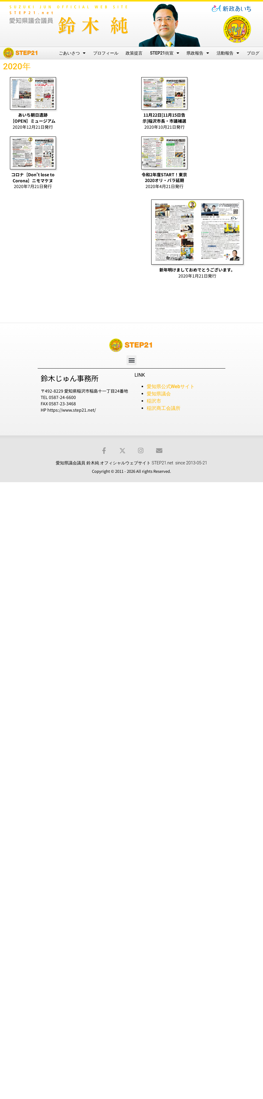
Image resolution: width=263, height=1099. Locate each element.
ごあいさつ (72, 53)
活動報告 (228, 53)
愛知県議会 (159, 394)
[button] (131, 360)
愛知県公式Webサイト (171, 386)
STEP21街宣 (164, 53)
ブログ (253, 53)
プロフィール (105, 53)
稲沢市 (154, 401)
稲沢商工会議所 (163, 408)
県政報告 (197, 53)
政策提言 (134, 53)
